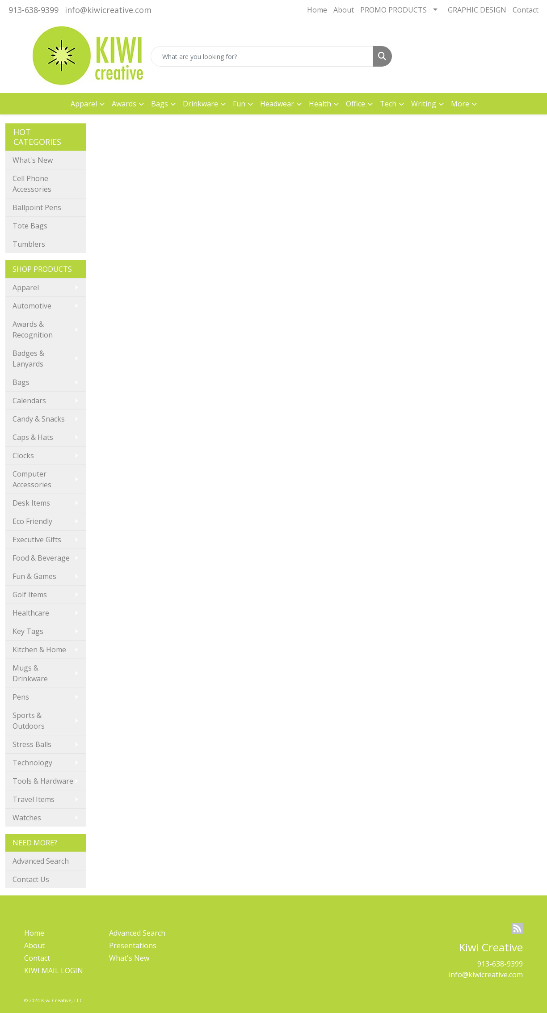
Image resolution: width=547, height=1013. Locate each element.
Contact (526, 10)
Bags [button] (159, 104)
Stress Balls (32, 744)
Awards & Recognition (33, 329)
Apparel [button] (84, 104)
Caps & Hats (33, 437)
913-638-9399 (33, 9)
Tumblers (29, 244)
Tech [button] (388, 104)
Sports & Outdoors (29, 720)
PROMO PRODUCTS (393, 10)
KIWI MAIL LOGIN (53, 970)
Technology (32, 763)
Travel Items (34, 799)
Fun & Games (34, 576)
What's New (33, 160)
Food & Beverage (41, 558)
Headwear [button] (277, 104)
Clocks (23, 455)
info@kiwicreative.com (108, 9)
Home (317, 10)
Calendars (29, 400)
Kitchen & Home (39, 649)
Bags (21, 382)
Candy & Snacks (39, 419)
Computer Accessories (32, 479)
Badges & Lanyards (28, 358)
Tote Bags (30, 226)
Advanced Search (41, 861)
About (343, 10)
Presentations (132, 945)
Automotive (32, 306)
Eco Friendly (32, 521)
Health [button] (320, 104)
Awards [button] (124, 104)
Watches (27, 818)
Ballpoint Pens (37, 207)
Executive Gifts (37, 539)
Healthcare (31, 613)
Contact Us (31, 879)
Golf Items (30, 594)
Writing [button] (423, 104)
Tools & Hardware (43, 781)
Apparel (26, 287)
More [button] (460, 104)
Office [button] (355, 104)
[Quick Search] (262, 56)
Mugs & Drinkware (30, 673)
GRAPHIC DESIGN (477, 10)
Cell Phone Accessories (32, 183)
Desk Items (31, 503)
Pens (21, 697)
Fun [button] (239, 104)
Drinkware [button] (200, 104)
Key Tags (28, 631)
